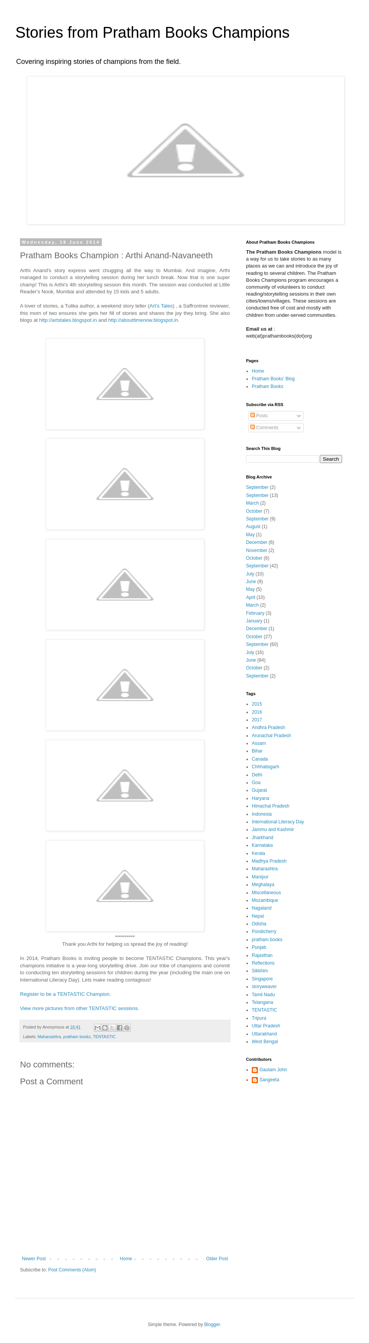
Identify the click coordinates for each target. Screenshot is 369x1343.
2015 (257, 704)
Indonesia (262, 814)
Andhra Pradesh (268, 727)
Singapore (262, 979)
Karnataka (262, 845)
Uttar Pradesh (266, 1026)
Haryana (260, 798)
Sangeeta (269, 1079)
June (251, 581)
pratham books (76, 1036)
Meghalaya (263, 884)
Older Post (217, 1258)
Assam (259, 743)
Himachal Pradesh (270, 806)
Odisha (259, 924)
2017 (257, 720)
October (254, 511)
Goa (256, 782)
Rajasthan (262, 955)
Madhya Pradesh (269, 861)
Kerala (258, 853)
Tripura (259, 1018)
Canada (260, 759)
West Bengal (265, 1041)
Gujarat (259, 790)
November (256, 550)
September (257, 487)
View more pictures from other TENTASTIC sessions (79, 1008)
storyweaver (264, 986)
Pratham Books (267, 386)
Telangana (262, 1002)
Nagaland (261, 908)
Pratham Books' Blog (273, 378)
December (256, 542)
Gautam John (273, 1069)
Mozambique (265, 900)
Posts (259, 415)
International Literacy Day (278, 822)
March (252, 503)
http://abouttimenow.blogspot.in (143, 320)
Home (126, 1258)
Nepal (258, 916)
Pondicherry (264, 931)
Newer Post (34, 1258)
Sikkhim (260, 970)
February (255, 613)
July (250, 574)
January (254, 621)
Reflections (263, 963)
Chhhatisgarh (265, 766)
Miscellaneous (266, 892)
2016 (257, 712)
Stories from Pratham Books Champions (152, 32)
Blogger (212, 1324)
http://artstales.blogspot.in (68, 320)
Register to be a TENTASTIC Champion (65, 994)
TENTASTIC (104, 1036)
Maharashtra (49, 1036)
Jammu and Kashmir (273, 829)
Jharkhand (262, 837)
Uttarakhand (264, 1034)
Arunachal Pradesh (271, 735)
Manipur (260, 877)
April (250, 597)
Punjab (259, 947)
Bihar (257, 751)
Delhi (257, 775)
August (253, 526)
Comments (264, 427)
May (250, 534)
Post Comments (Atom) (72, 1270)
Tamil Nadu (263, 994)
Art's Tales (161, 306)
